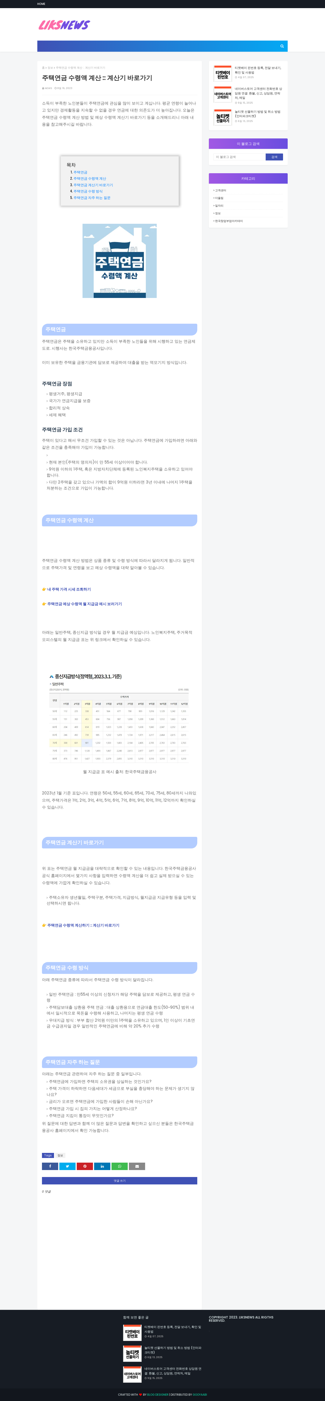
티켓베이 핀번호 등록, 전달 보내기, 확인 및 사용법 (258, 70)
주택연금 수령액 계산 (89, 178)
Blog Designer (158, 1395)
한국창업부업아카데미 (229, 221)
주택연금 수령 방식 (88, 190)
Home (41, 4)
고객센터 (220, 190)
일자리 (219, 206)
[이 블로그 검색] (239, 157)
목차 (71, 164)
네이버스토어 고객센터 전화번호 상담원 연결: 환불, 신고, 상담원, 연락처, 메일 (258, 93)
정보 (50, 68)
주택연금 (80, 171)
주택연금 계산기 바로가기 (93, 184)
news (48, 88)
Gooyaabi (200, 1395)
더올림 (219, 198)
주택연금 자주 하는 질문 (92, 197)
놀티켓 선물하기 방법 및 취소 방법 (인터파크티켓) (257, 113)
